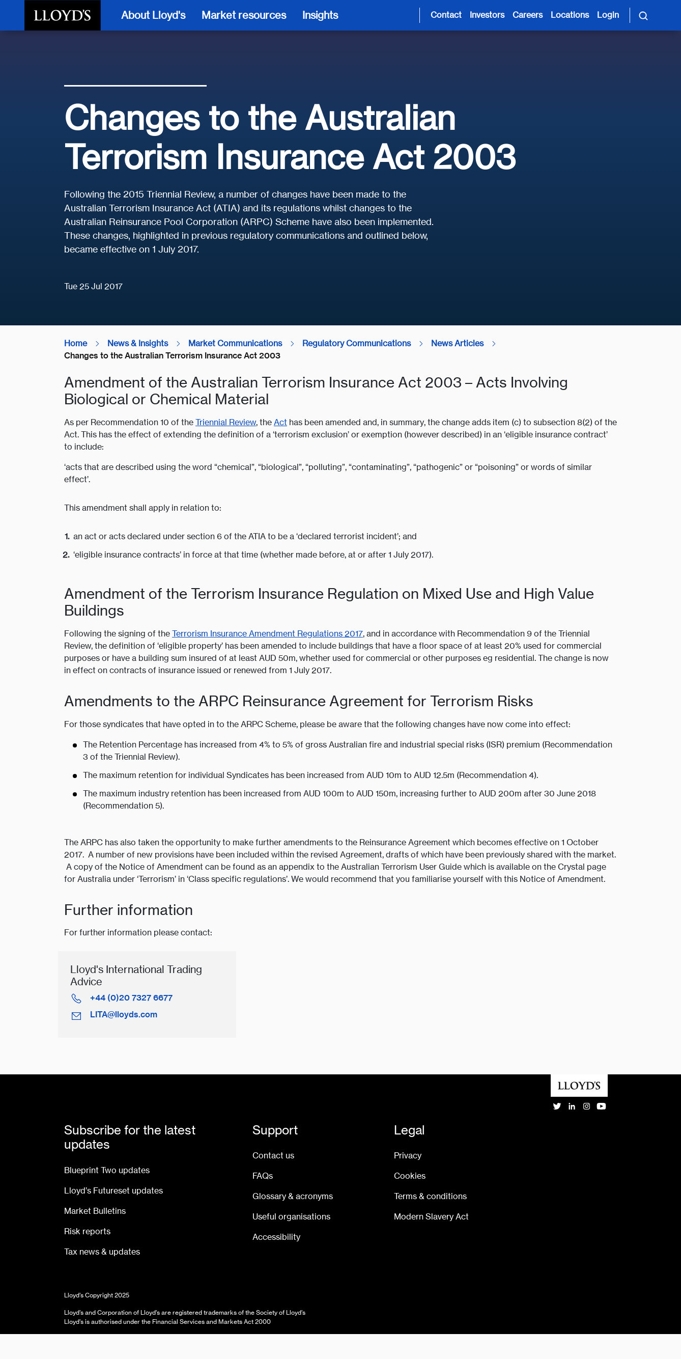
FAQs (262, 1176)
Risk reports (87, 1231)
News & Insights (137, 343)
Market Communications (235, 343)
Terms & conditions (430, 1196)
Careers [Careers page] (528, 15)
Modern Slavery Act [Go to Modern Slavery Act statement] (431, 1216)
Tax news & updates (102, 1251)
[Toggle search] (643, 15)
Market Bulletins (95, 1211)
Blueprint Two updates (107, 1170)
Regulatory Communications (356, 343)
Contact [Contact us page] (446, 15)
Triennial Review (225, 422)
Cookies (409, 1176)
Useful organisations (291, 1216)
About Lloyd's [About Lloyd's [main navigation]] (153, 15)
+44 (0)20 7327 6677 (131, 997)
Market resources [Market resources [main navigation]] (244, 15)
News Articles (457, 343)
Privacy (407, 1155)
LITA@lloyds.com (123, 1014)
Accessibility (276, 1237)
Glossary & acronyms (292, 1196)
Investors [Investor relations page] (487, 15)
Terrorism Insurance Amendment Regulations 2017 (267, 633)
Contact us (273, 1155)
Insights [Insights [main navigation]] (320, 15)
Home (75, 343)
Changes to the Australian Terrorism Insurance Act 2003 (172, 355)
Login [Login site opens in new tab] (608, 15)
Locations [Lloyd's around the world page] (570, 15)
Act (280, 422)
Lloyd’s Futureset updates (113, 1190)
